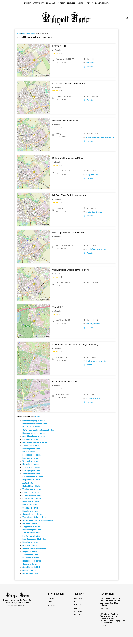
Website (90, 67)
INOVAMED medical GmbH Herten (68, 83)
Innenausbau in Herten (31, 467)
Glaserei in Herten (29, 564)
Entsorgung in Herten (31, 470)
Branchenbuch (26, 33)
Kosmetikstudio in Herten (32, 477)
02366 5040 (91, 395)
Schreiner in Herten (30, 508)
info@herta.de (91, 63)
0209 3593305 (92, 208)
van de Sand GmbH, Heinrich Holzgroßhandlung (75, 344)
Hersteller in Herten (30, 464)
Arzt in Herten (28, 483)
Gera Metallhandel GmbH (64, 381)
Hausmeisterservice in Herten (34, 424)
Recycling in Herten (30, 542)
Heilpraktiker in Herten (31, 486)
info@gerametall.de (93, 398)
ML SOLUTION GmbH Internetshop (69, 195)
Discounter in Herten (30, 502)
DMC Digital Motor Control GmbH (68, 158)
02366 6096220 (92, 283)
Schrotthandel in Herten (32, 567)
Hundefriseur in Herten (31, 561)
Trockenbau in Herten (31, 445)
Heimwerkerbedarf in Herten (34, 548)
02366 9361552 (92, 320)
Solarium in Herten (30, 555)
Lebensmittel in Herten (31, 498)
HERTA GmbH (59, 46)
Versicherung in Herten (31, 489)
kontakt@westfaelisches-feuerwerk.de (100, 137)
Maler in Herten (28, 452)
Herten (33, 33)
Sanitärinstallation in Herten (33, 436)
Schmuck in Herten (30, 545)
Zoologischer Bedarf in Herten (34, 517)
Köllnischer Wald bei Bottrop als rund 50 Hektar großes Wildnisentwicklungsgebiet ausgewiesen (111, 617)
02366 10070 (91, 171)
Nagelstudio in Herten (31, 480)
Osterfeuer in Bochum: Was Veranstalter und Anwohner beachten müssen (110, 602)
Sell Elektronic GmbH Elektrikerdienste (70, 269)
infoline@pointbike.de (94, 212)
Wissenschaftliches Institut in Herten (37, 520)
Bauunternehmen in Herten (33, 433)
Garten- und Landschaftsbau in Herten (38, 430)
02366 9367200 (92, 96)
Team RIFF (57, 307)
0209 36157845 (92, 134)
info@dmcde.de (92, 175)
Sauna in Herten (29, 570)
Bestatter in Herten (30, 523)
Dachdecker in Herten (31, 427)
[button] (127, 18)
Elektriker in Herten (30, 458)
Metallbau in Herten (30, 505)
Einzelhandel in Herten (31, 495)
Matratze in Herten (30, 573)
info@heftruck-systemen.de (96, 249)
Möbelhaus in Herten (30, 511)
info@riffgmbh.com (93, 324)
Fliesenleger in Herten (31, 455)
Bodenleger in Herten (31, 449)
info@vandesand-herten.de (96, 361)
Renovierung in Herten (31, 530)
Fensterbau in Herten (31, 536)
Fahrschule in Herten (30, 492)
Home (19, 33)
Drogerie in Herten (29, 551)
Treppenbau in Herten (31, 527)
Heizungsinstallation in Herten (34, 442)
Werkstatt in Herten (30, 461)
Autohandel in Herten (31, 474)
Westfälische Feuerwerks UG (66, 120)
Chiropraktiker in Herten (32, 514)
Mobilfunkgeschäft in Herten (34, 539)
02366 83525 (91, 357)
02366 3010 (91, 59)
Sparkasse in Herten (30, 558)
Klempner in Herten (30, 439)
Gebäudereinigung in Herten (33, 421)
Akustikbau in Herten (31, 533)
